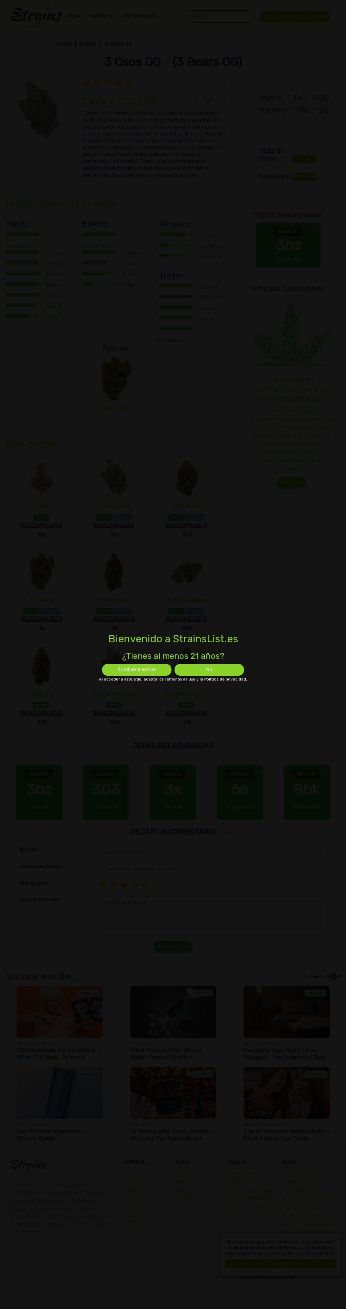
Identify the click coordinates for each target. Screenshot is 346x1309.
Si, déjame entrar (137, 670)
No (209, 670)
